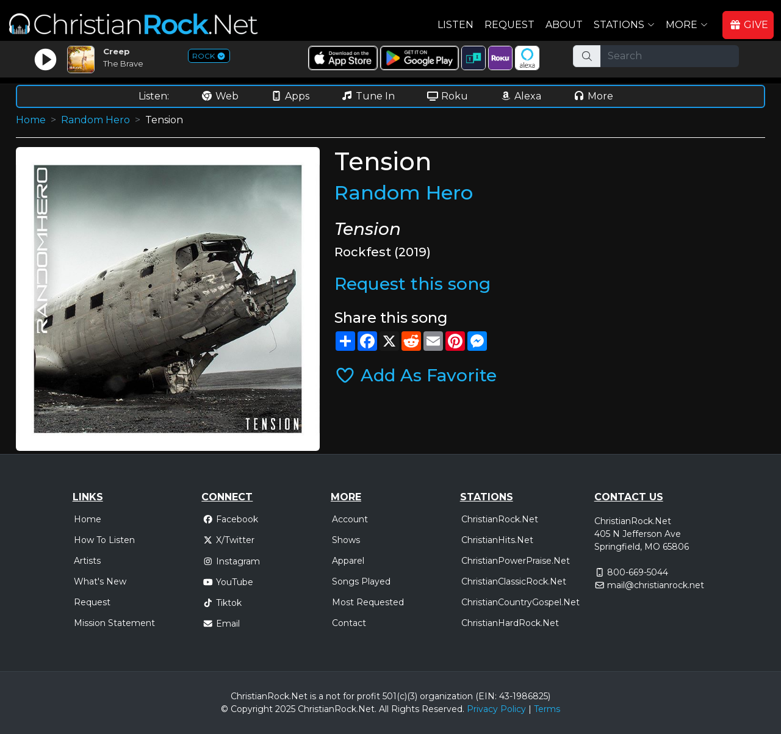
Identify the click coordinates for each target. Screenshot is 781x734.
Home (31, 120)
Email (221, 623)
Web (220, 96)
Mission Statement (114, 623)
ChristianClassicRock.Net (513, 581)
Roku (447, 96)
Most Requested (368, 602)
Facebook (230, 519)
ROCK (209, 55)
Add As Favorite (415, 375)
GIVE (748, 25)
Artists (87, 560)
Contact (349, 623)
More (593, 96)
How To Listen (104, 540)
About (564, 25)
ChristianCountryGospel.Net (520, 602)
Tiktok (222, 603)
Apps (289, 96)
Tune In (368, 96)
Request (509, 25)
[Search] (669, 56)
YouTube (228, 582)
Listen (455, 25)
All (384, 708)
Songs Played (361, 581)
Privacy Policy (496, 708)
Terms (547, 708)
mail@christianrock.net (655, 585)
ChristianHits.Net (497, 540)
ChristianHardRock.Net (510, 623)
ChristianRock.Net (499, 519)
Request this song (412, 283)
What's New (100, 581)
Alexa (520, 96)
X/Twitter (228, 540)
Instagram (231, 561)
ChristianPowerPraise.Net (515, 560)
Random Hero (95, 120)
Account (350, 519)
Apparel (348, 560)
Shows (346, 540)
